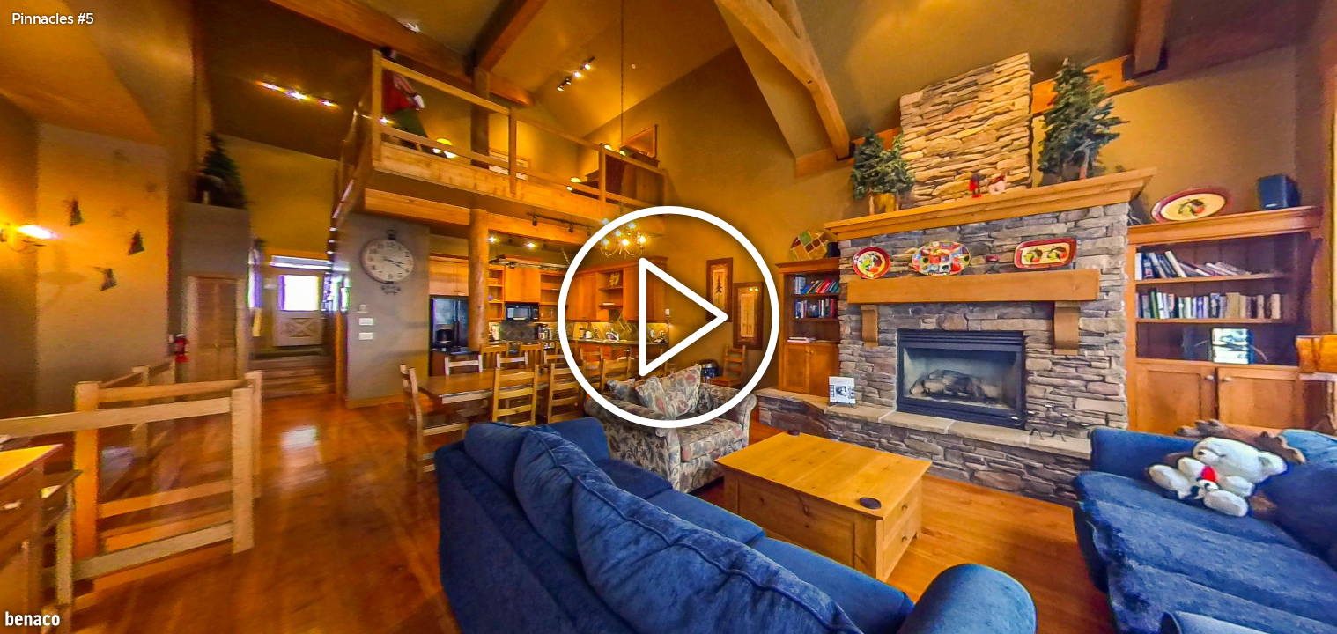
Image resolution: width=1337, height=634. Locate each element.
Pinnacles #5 (52, 19)
